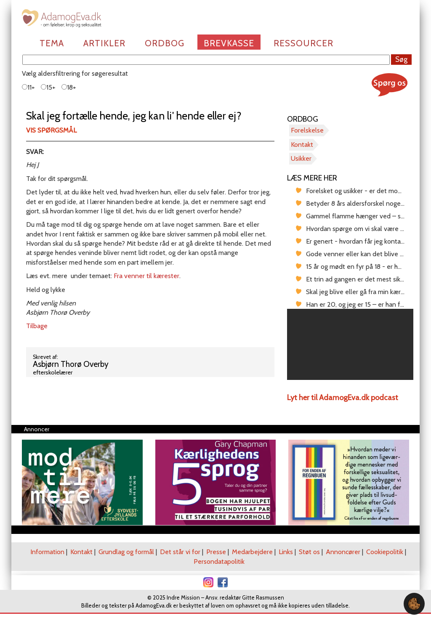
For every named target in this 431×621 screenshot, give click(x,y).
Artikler (104, 43)
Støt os (309, 552)
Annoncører (343, 552)
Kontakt (302, 145)
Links (286, 552)
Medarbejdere (252, 552)
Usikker (301, 158)
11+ (28, 87)
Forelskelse (307, 130)
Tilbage (37, 326)
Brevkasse (229, 43)
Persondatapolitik (219, 561)
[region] (350, 344)
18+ (68, 87)
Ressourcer (303, 43)
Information (47, 552)
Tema (52, 43)
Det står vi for (180, 552)
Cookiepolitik (384, 552)
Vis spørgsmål (51, 130)
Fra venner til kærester (146, 276)
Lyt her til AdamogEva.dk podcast (342, 397)
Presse (216, 552)
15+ (48, 87)
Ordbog (164, 43)
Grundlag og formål (126, 552)
